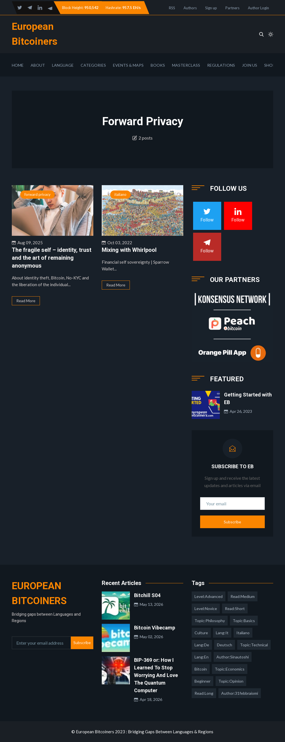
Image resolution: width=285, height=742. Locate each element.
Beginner (202, 681)
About (38, 65)
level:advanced (208, 596)
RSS (172, 8)
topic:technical (254, 644)
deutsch (224, 644)
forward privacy (37, 194)
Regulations (221, 65)
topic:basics (244, 620)
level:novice (205, 608)
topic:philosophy (209, 620)
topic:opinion (230, 681)
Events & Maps (128, 65)
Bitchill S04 (147, 595)
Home (18, 65)
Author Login (258, 8)
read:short (235, 608)
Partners (232, 8)
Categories (93, 65)
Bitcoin (200, 669)
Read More (25, 300)
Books (158, 65)
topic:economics (230, 669)
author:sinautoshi (232, 656)
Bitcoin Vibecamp (154, 628)
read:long (203, 693)
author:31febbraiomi (239, 693)
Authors (190, 8)
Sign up (211, 8)
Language (63, 65)
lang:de (201, 644)
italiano (120, 194)
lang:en (201, 656)
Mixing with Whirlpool (129, 249)
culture (201, 632)
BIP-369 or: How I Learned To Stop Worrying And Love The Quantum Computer (156, 675)
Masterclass (186, 65)
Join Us (249, 65)
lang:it (222, 632)
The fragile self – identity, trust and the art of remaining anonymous (51, 257)
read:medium (242, 596)
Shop (269, 65)
